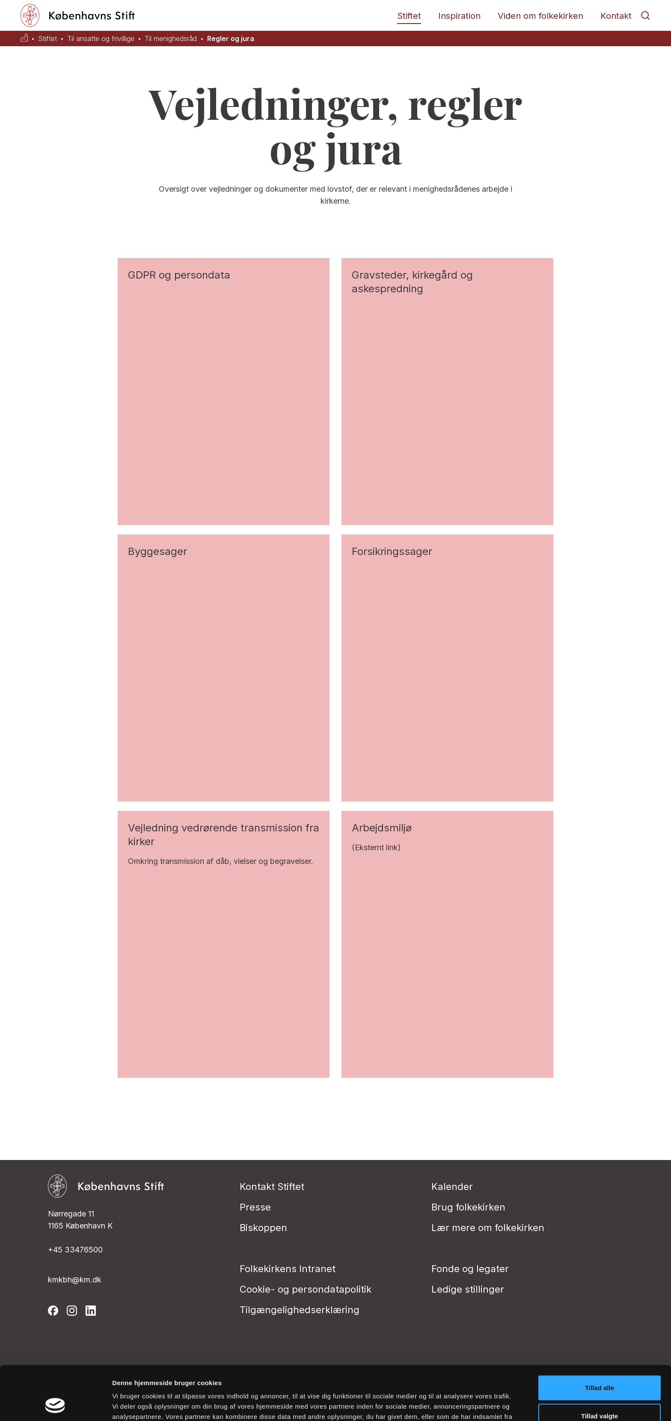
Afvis (600, 1393)
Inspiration (459, 16)
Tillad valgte (599, 1365)
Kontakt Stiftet (272, 1186)
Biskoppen (263, 1227)
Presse (255, 1207)
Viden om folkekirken (540, 16)
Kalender (452, 1186)
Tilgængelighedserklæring (299, 1310)
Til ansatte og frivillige (100, 39)
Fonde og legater (470, 1269)
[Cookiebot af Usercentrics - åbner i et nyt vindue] (55, 1404)
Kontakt (616, 16)
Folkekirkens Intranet (288, 1269)
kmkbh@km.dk (74, 1279)
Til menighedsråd (171, 39)
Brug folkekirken (468, 1207)
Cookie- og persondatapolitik (305, 1289)
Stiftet (409, 16)
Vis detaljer (445, 1404)
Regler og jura (230, 39)
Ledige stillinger (467, 1289)
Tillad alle (599, 1337)
